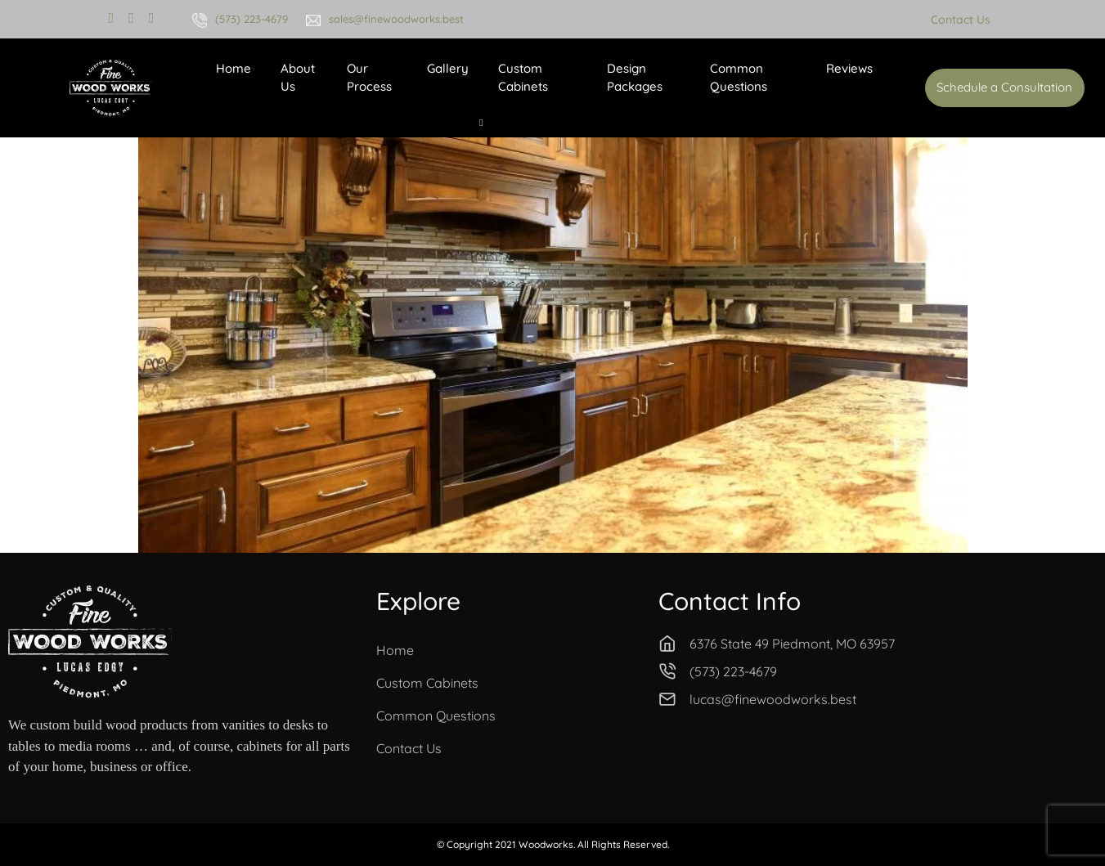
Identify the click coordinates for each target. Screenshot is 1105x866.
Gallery (448, 68)
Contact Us (960, 19)
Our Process (369, 78)
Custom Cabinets (523, 78)
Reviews (849, 68)
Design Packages (635, 78)
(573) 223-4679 (251, 18)
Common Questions (738, 78)
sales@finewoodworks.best (396, 18)
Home (233, 68)
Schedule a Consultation (1004, 87)
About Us (298, 78)
